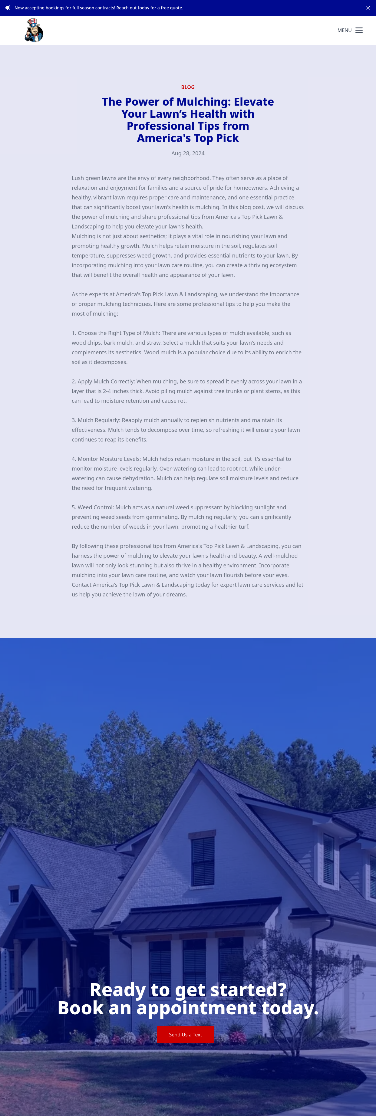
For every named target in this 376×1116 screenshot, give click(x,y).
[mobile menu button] (359, 30)
